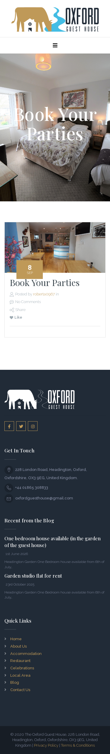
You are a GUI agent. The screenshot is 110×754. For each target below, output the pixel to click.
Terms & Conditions (78, 745)
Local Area (20, 675)
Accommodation (26, 653)
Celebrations (22, 668)
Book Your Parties (44, 282)
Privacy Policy (46, 745)
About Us (18, 646)
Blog (14, 682)
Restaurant (20, 660)
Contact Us (20, 690)
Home (16, 639)
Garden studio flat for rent (33, 576)
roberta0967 (44, 294)
